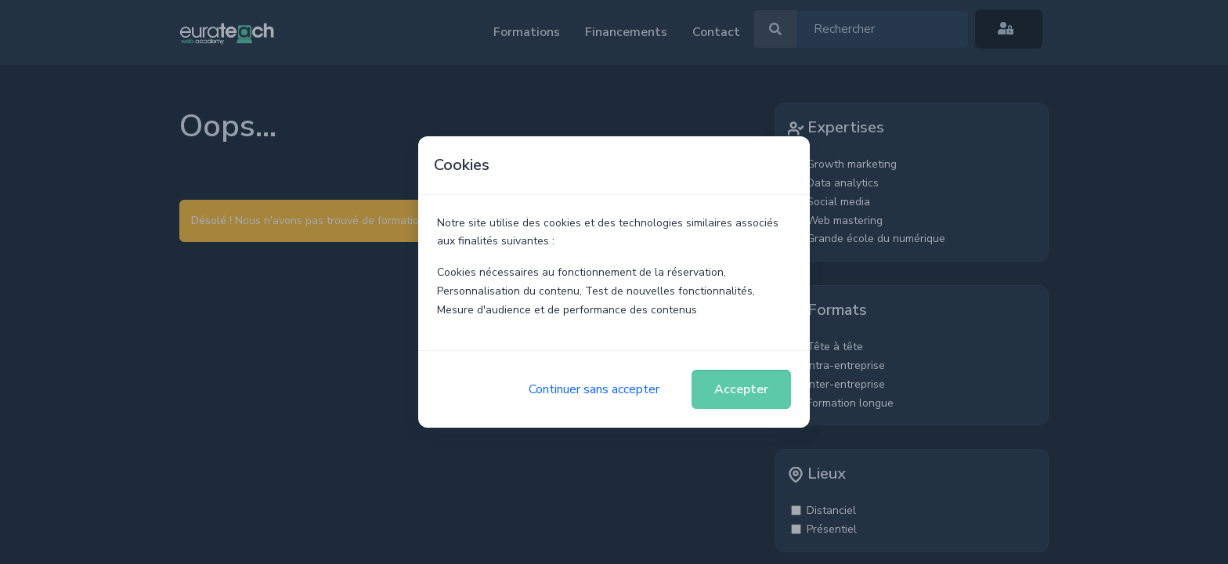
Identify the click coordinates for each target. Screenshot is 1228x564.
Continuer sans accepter (594, 389)
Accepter (741, 389)
